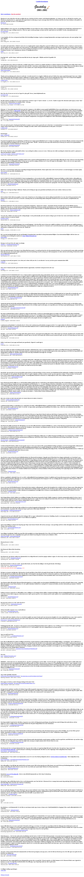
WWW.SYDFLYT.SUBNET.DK (59, 756)
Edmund (3, 319)
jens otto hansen (4, 440)
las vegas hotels (4, 31)
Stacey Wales (4, 172)
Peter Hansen (4, 751)
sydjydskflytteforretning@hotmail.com (19, 759)
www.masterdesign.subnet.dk (8, 749)
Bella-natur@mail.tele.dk (16, 353)
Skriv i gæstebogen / (11, 14)
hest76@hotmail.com (13, 184)
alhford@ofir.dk (14, 810)
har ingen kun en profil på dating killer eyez (24, 683)
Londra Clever (4, 80)
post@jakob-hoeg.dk (15, 536)
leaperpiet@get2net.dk (14, 119)
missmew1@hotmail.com (14, 620)
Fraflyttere (19, 568)
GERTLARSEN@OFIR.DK (12, 399)
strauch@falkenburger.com (14, 527)
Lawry (2, 343)
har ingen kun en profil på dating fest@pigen (31, 676)
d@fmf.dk (6, 135)
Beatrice (3, 199)
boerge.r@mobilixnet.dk (16, 297)
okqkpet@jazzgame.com (10, 656)
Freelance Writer (5, 218)
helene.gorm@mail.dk (15, 392)
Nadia (2, 51)
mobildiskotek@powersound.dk (16, 440)
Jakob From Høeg (5, 536)
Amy (2, 191)
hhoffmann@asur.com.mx (16, 846)
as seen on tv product (6, 153)
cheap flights (4, 237)
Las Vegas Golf (4, 94)
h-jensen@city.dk (12, 863)
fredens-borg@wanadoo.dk (16, 784)
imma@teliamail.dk (20, 419)
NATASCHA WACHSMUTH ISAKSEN (10, 676)
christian (3, 244)
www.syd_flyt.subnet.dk (12, 774)
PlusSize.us (3, 22)
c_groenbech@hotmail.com (12, 244)
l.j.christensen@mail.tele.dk (15, 576)
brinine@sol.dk (12, 471)
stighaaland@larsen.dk (17, 376)
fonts (2, 656)
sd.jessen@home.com (13, 611)
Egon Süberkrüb (4, 510)
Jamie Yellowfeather (5, 70)
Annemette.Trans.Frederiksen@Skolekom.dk (26, 648)
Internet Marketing (5, 254)
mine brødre (17, 110)
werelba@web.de (13, 794)
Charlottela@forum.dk (16, 604)
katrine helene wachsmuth (7, 683)
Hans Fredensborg (5, 759)
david (2, 135)
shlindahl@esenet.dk (15, 558)
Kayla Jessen (4, 620)
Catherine (3, 261)
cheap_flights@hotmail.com (29, 236)
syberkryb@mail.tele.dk (15, 510)
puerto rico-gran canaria (14, 103)
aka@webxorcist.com (20, 501)
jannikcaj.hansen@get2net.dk (15, 430)
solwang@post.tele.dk (14, 145)
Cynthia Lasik (4, 127)
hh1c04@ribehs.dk (11, 854)
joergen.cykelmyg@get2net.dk (15, 703)
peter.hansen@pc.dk (13, 751)
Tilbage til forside (5, 874)
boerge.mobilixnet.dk (15, 210)
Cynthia (2, 269)
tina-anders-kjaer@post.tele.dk (18, 307)
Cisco (2, 228)
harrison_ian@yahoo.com (18, 153)
